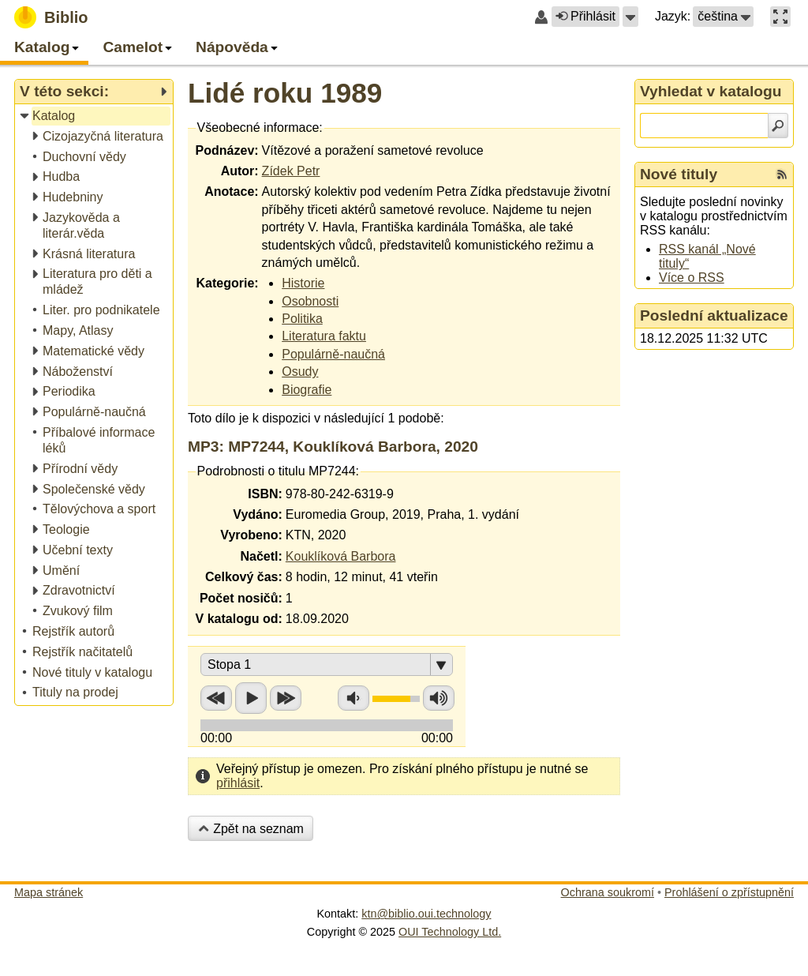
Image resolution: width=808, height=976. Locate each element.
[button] (630, 16)
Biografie (306, 389)
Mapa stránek (48, 892)
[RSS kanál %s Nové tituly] (782, 174)
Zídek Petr (291, 171)
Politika (302, 318)
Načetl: (261, 556)
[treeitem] (95, 116)
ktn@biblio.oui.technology (426, 913)
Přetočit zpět (216, 698)
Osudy (300, 371)
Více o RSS (691, 277)
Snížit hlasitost (353, 698)
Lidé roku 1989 (285, 92)
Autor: (240, 171)
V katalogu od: (239, 618)
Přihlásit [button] (585, 16)
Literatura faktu (324, 336)
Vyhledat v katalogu (711, 91)
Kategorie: (227, 283)
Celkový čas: (243, 577)
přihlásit (238, 783)
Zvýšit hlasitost (438, 698)
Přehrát (251, 698)
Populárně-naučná (333, 354)
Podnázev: (227, 150)
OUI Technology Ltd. (449, 931)
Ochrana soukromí (607, 892)
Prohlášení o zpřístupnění (729, 892)
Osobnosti (310, 301)
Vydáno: (257, 514)
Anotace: (231, 191)
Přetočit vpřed (285, 698)
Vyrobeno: (251, 535)
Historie (303, 283)
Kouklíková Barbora (341, 556)
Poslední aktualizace (714, 315)
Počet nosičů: (241, 598)
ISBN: (265, 494)
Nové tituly (678, 174)
